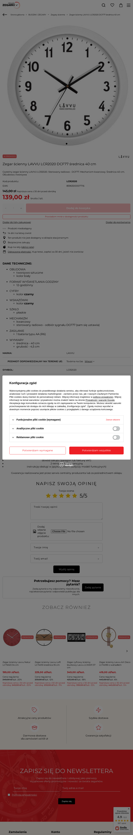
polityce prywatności (103, 397)
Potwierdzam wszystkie (96, 450)
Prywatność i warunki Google (100, 400)
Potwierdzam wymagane (37, 450)
